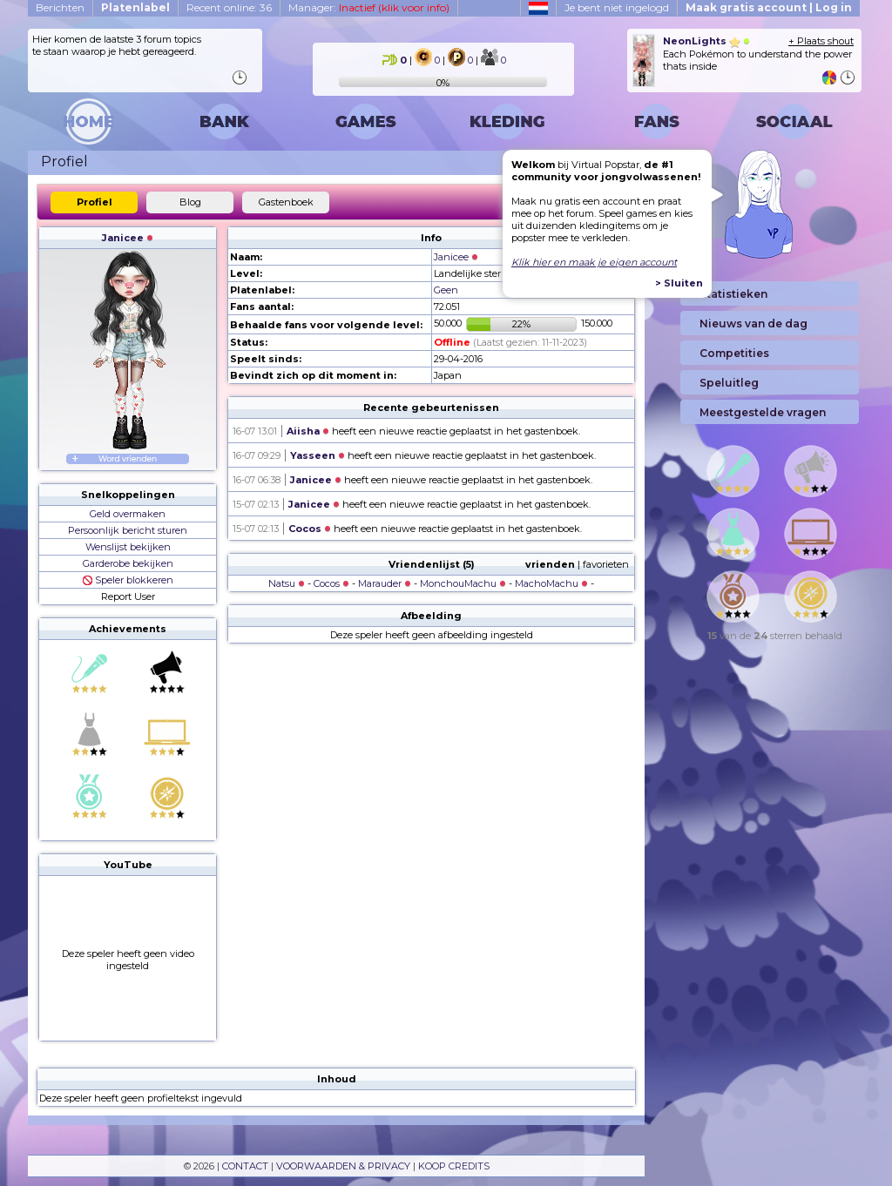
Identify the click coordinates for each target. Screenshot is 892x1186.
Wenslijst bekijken (128, 547)
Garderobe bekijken (128, 563)
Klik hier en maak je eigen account (594, 262)
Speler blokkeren (128, 580)
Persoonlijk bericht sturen (127, 530)
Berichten (60, 7)
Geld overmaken (128, 514)
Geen (446, 290)
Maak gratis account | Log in (769, 7)
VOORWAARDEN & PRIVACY (343, 1166)
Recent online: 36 (229, 7)
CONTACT (245, 1166)
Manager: (368, 7)
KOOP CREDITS (454, 1166)
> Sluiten (679, 283)
